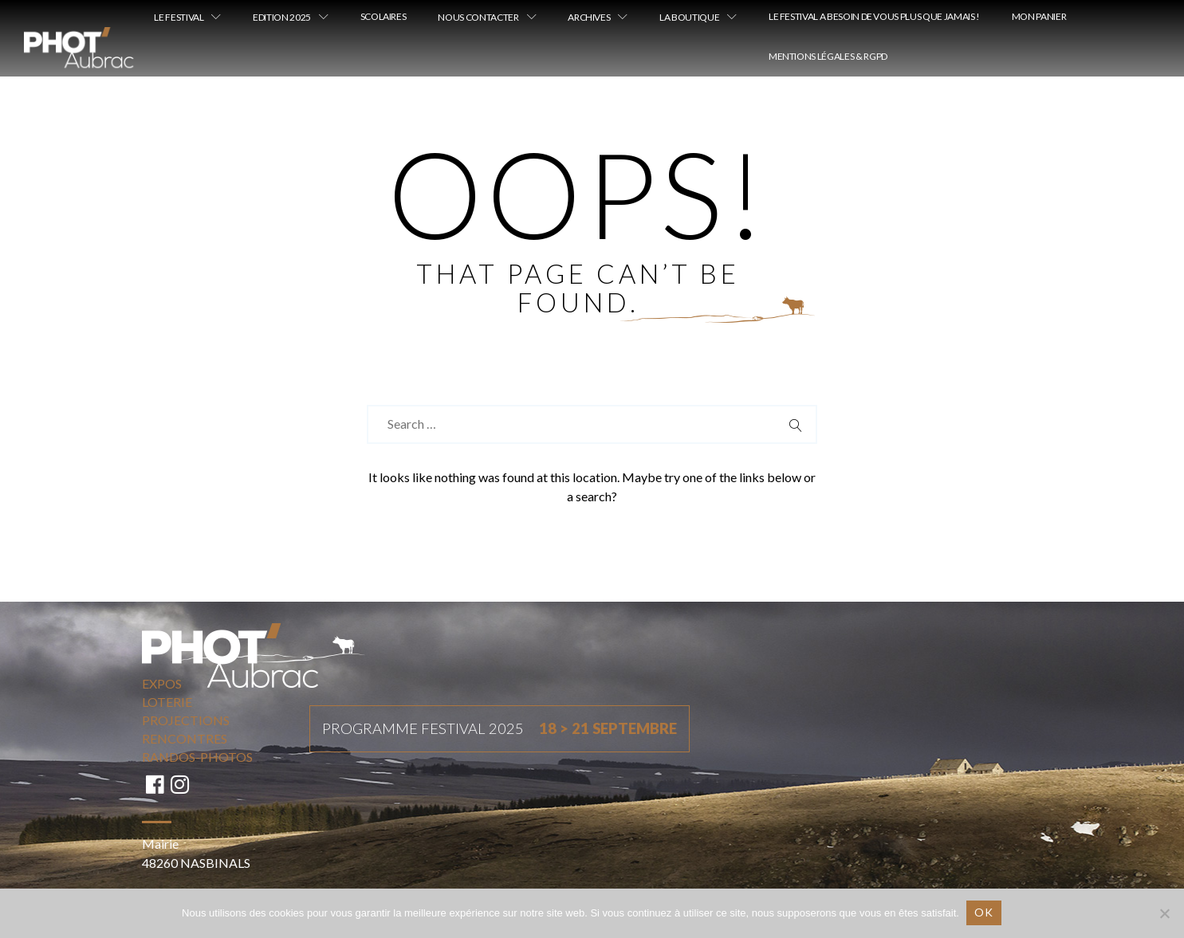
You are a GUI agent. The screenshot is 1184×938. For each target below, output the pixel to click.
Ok (984, 912)
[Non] (1164, 913)
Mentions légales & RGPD (828, 56)
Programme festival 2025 (499, 729)
